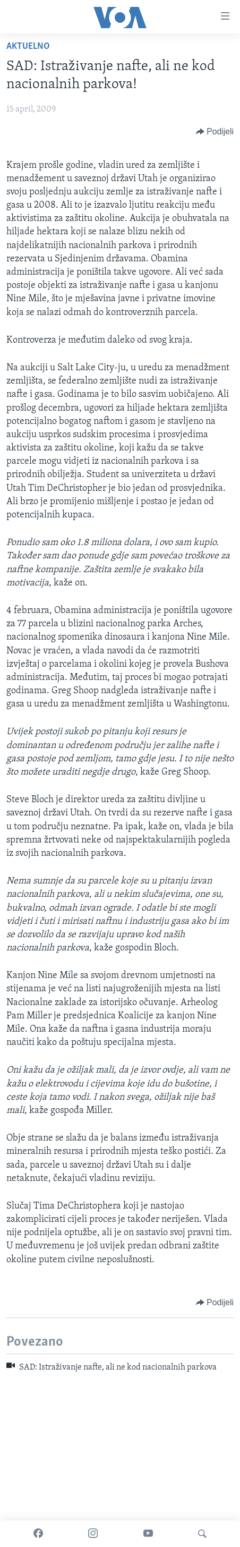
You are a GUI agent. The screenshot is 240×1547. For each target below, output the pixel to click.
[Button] (215, 132)
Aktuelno (28, 46)
